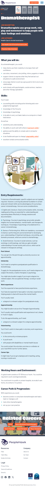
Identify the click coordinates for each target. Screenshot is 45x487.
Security (3, 472)
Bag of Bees (33, 484)
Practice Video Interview (9, 49)
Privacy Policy (5, 466)
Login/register (34, 2)
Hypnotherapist (22, 429)
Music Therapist (35, 429)
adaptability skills (32, 136)
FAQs (2, 451)
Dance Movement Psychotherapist (26, 424)
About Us (26, 451)
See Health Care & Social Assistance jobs (14, 44)
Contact (26, 458)
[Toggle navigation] (42, 2)
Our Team (26, 455)
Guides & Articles (5, 458)
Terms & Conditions (6, 469)
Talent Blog (4, 455)
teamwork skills (32, 128)
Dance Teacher (9, 429)
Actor (10, 424)
